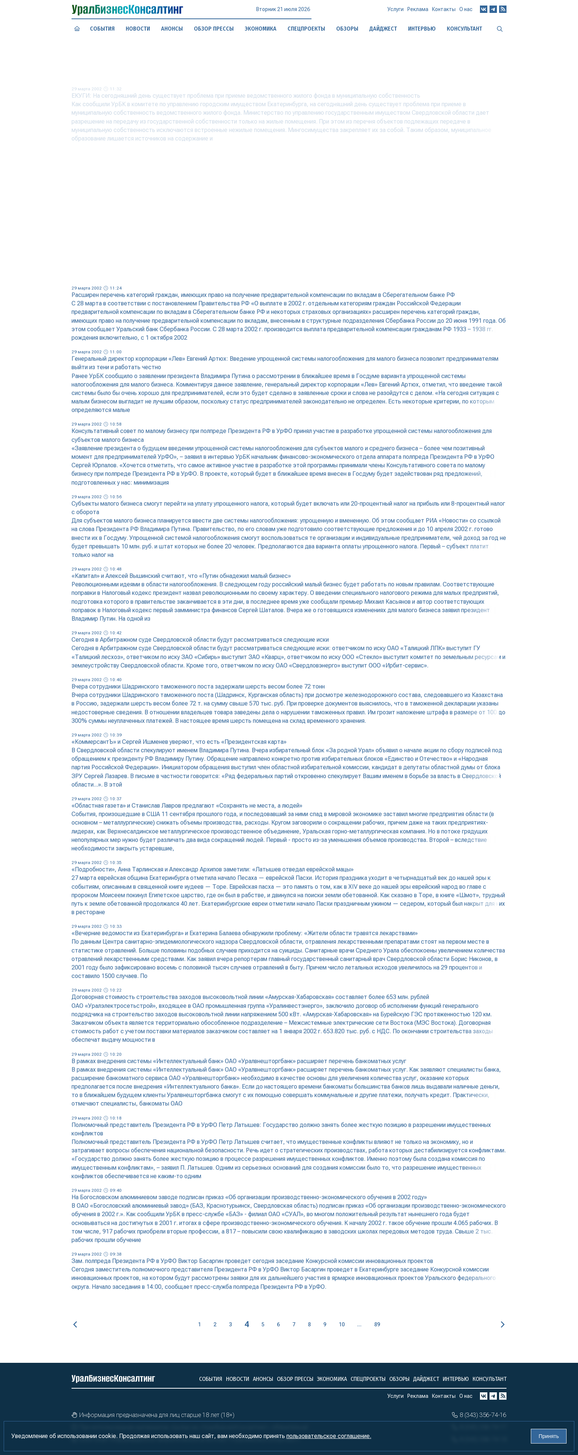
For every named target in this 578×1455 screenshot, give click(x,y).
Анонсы (172, 28)
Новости (137, 28)
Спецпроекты (368, 1378)
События (102, 28)
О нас (466, 11)
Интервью (456, 1378)
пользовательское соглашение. (328, 1436)
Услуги (395, 12)
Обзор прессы (213, 28)
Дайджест (426, 1378)
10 (342, 1324)
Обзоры (399, 1378)
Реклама (417, 12)
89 (377, 1324)
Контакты (444, 12)
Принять (549, 1436)
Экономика (261, 28)
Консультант (489, 1378)
